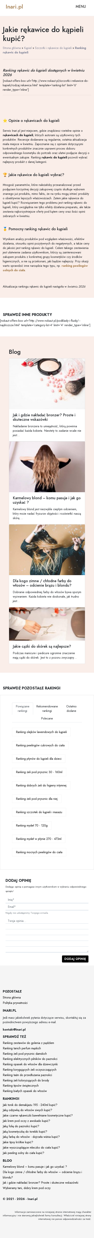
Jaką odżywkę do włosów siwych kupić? (27, 1110)
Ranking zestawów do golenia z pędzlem (28, 1043)
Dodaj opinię (75, 959)
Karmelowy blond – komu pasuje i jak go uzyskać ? (35, 1167)
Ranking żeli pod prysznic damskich (25, 1054)
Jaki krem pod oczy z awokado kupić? (26, 1121)
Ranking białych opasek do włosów (25, 1091)
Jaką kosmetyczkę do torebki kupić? (25, 1131)
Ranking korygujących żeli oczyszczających (29, 1070)
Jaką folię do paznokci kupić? (21, 1126)
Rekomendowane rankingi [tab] (47, 708)
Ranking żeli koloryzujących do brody (26, 1080)
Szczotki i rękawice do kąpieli (53, 48)
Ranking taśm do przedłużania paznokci (27, 1075)
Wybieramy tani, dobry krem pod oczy (27, 1188)
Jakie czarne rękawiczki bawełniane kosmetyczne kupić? (38, 1115)
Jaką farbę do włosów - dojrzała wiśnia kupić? (31, 1137)
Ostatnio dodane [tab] (71, 708)
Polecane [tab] (47, 718)
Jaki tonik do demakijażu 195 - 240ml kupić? (30, 1105)
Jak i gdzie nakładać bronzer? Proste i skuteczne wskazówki (40, 1182)
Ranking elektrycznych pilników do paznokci (30, 1059)
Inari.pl (14, 7)
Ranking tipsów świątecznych (21, 1085)
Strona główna (12, 48)
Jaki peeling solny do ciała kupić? (23, 1153)
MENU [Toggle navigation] (81, 6)
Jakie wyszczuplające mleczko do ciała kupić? (31, 1147)
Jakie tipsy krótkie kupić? (18, 1142)
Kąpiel (28, 48)
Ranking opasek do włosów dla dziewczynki (30, 1064)
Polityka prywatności (15, 1003)
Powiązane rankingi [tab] (22, 708)
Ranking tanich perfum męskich (22, 1048)
